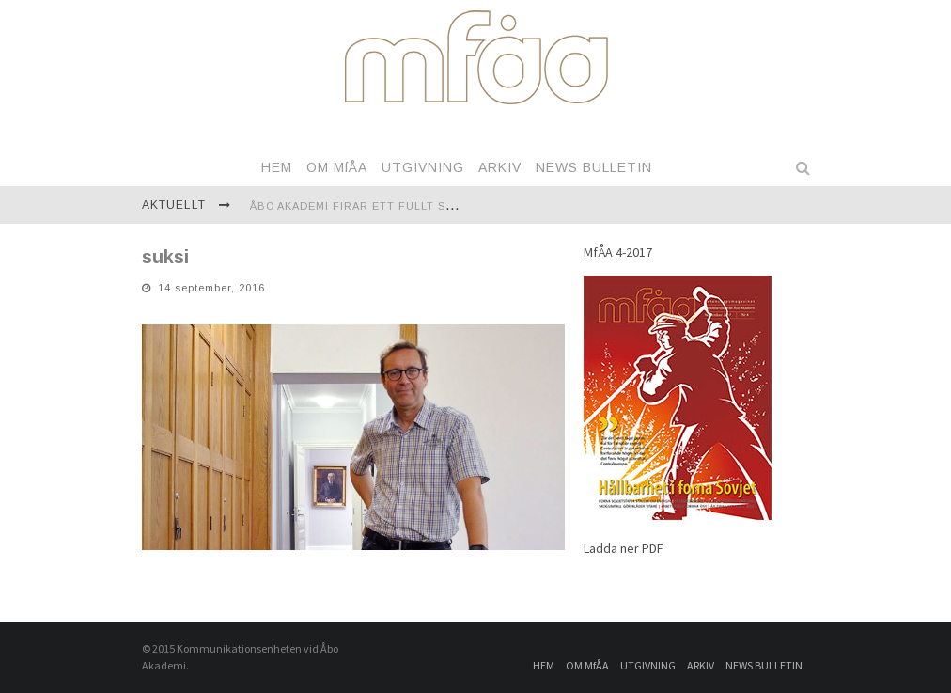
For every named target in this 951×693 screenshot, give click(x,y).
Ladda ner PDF (623, 548)
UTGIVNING (423, 167)
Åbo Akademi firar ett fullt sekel (362, 206)
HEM (276, 167)
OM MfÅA (336, 167)
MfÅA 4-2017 (618, 252)
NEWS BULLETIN (594, 167)
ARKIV (500, 167)
